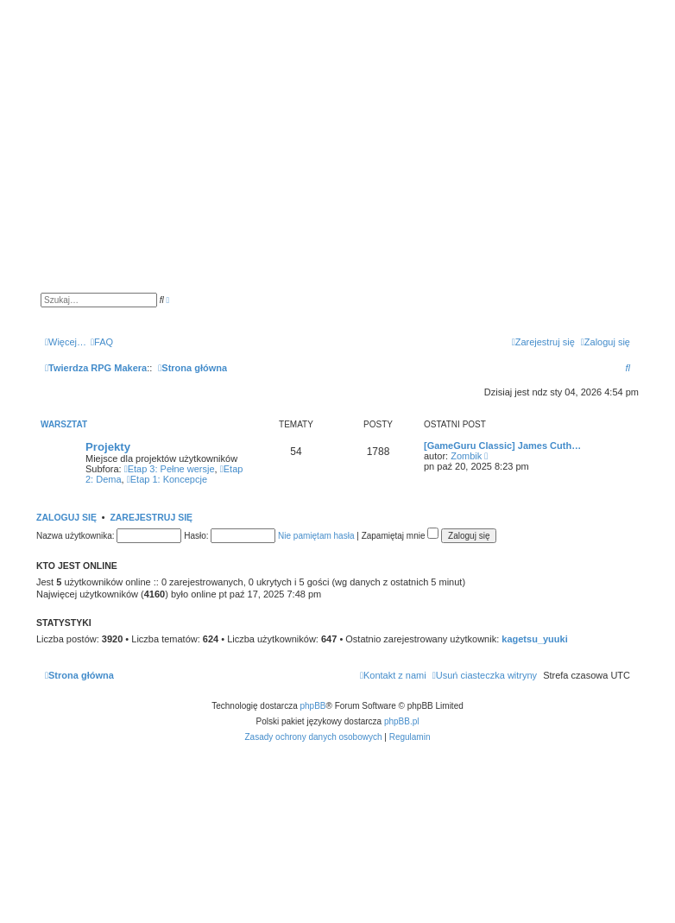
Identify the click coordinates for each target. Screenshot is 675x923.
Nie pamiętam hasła (316, 536)
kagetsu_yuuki (534, 639)
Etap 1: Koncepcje (167, 479)
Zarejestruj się (151, 517)
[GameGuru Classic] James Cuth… (502, 445)
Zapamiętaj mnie (400, 536)
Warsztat (64, 424)
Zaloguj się (66, 517)
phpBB (313, 706)
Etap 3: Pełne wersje (169, 469)
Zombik (466, 456)
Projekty (107, 446)
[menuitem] (102, 342)
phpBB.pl (402, 721)
